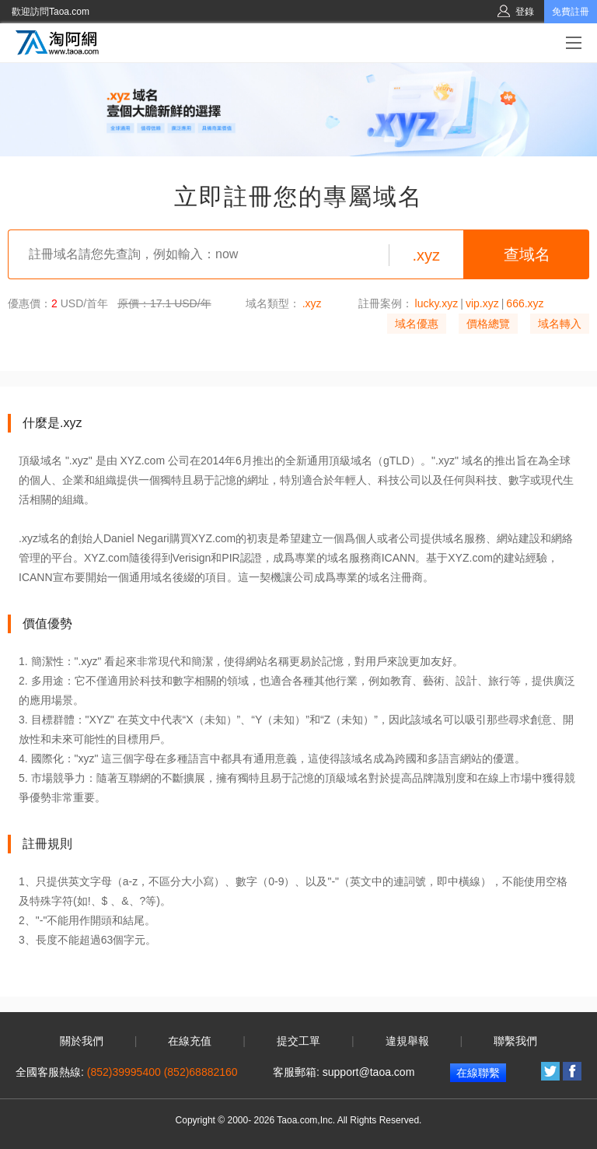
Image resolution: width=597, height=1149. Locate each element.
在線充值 (189, 1040)
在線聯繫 (478, 1073)
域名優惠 (416, 323)
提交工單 (298, 1040)
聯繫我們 (515, 1040)
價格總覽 (488, 323)
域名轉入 (559, 323)
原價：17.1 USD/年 (164, 303)
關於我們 (81, 1040)
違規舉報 (407, 1040)
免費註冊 (570, 11)
